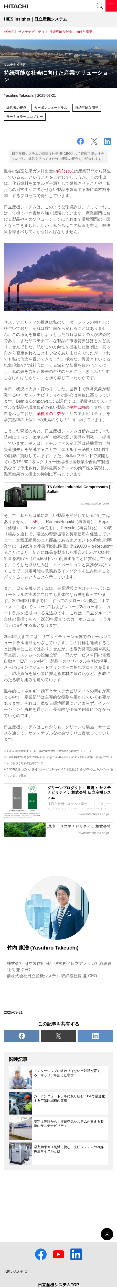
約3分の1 (65, 171)
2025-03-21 (13, 1012)
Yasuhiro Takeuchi (19, 95)
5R (35, 521)
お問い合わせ (14, 1271)
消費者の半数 (49, 413)
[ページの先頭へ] (107, 1234)
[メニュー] (111, 6)
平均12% (77, 407)
